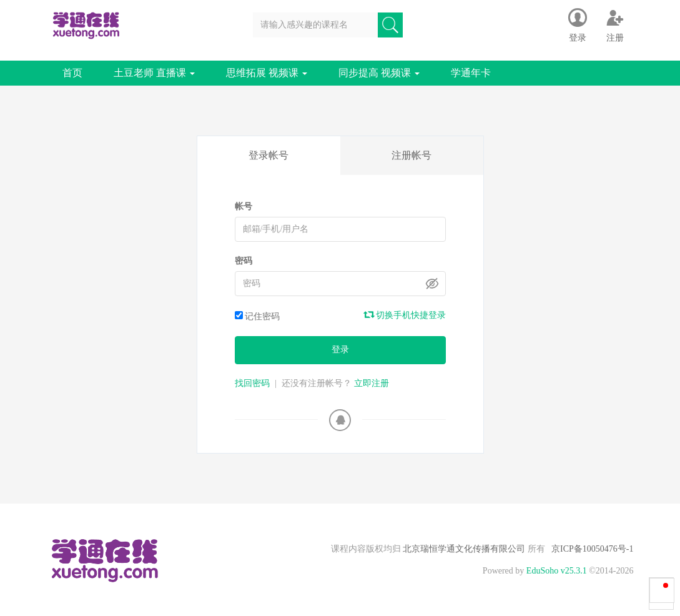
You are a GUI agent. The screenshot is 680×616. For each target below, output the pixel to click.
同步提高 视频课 (379, 72)
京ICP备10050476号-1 (592, 549)
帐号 (243, 206)
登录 (340, 349)
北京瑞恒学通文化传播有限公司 (464, 549)
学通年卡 (471, 72)
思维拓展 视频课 (266, 72)
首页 (72, 72)
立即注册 (371, 383)
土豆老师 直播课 (154, 72)
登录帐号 (268, 155)
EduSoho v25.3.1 (556, 570)
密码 (243, 261)
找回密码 (252, 383)
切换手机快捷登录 (405, 315)
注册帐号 (411, 155)
